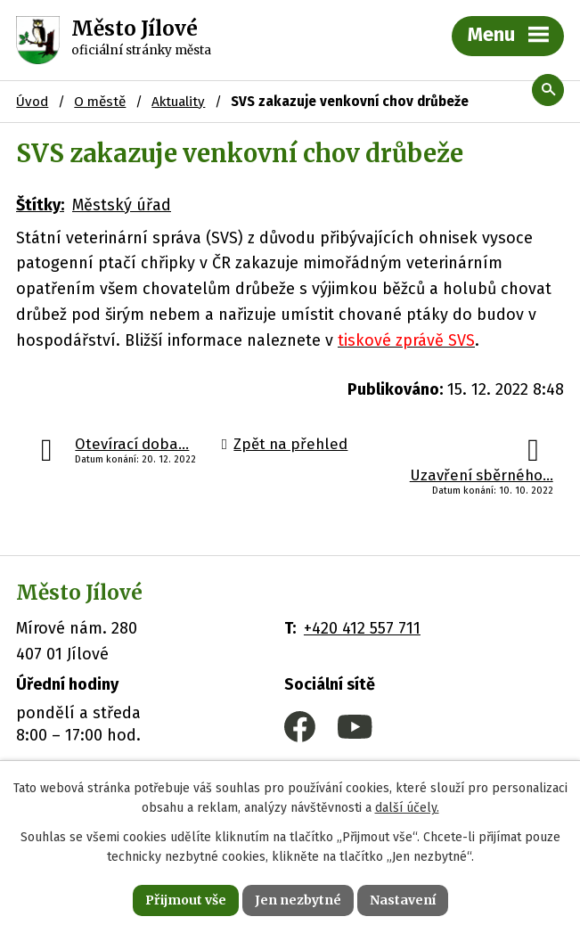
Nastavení (403, 900)
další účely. (407, 808)
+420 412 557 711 (362, 628)
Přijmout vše (185, 900)
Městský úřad (121, 205)
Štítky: (40, 205)
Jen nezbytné (298, 900)
